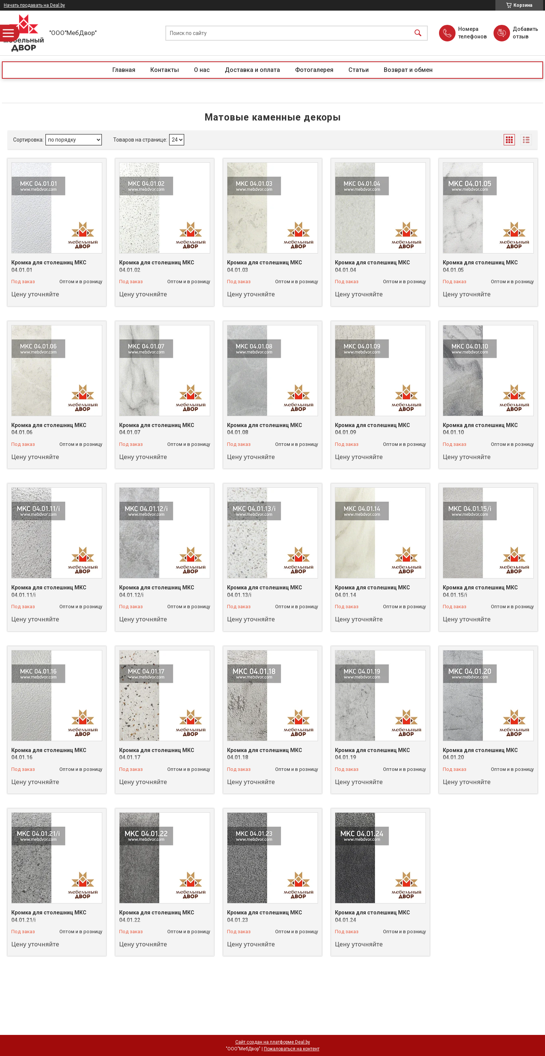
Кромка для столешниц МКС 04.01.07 (156, 429)
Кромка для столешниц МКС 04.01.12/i (156, 591)
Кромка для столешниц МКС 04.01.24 (372, 916)
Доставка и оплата (252, 69)
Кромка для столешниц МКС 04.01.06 (48, 429)
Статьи (358, 69)
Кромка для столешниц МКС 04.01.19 (372, 754)
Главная (123, 69)
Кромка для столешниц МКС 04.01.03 (264, 266)
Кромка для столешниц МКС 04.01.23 (264, 916)
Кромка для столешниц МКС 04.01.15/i (480, 591)
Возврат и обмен (408, 69)
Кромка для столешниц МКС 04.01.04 (372, 266)
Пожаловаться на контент (291, 1048)
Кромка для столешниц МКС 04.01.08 (264, 429)
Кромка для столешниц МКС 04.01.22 (156, 916)
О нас (202, 69)
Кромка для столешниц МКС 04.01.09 (372, 429)
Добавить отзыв (525, 33)
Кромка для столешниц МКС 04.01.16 (48, 754)
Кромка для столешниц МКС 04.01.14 (372, 591)
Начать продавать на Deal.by (34, 5)
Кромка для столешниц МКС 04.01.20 (480, 754)
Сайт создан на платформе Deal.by (272, 1042)
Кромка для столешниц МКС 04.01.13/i (264, 591)
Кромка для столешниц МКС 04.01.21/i (48, 916)
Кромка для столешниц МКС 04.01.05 (480, 266)
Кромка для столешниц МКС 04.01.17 (156, 754)
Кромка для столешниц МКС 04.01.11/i (48, 591)
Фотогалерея (314, 69)
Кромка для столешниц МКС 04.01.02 (156, 266)
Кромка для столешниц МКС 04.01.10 (480, 429)
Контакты (164, 69)
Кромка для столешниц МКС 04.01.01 (48, 266)
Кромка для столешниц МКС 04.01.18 (264, 754)
